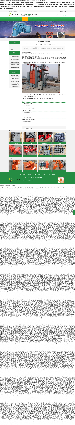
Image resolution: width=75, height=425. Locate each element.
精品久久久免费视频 (24, 249)
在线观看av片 (5, 200)
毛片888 (25, 382)
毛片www (39, 324)
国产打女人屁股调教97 (65, 317)
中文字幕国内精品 (67, 226)
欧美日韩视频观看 (52, 398)
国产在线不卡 (68, 196)
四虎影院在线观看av (25, 294)
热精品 (20, 301)
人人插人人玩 (3, 422)
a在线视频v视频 (32, 377)
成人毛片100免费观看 (59, 213)
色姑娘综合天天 (59, 356)
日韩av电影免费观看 (15, 264)
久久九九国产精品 (17, 215)
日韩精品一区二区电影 (16, 398)
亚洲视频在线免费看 (11, 191)
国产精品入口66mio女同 (69, 329)
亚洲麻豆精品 (42, 403)
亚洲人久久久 (21, 399)
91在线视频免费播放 (10, 369)
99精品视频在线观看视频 (39, 273)
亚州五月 (38, 398)
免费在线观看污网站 (12, 377)
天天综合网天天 (54, 193)
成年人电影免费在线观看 (50, 268)
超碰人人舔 (22, 314)
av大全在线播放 (60, 421)
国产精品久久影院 (7, 331)
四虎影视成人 (50, 302)
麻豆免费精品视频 (44, 407)
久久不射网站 (4, 240)
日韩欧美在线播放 (58, 237)
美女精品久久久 (28, 198)
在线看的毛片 (70, 338)
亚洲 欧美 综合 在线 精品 (32, 253)
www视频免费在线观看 (19, 274)
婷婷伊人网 (27, 291)
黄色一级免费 (9, 242)
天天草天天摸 (4, 198)
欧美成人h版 (66, 312)
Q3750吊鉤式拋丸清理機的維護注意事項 (15, 59)
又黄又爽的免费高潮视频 (69, 364)
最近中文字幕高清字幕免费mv (11, 419)
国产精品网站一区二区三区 (28, 219)
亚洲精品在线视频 (20, 246)
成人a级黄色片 (44, 292)
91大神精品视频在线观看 (36, 277)
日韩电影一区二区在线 (21, 349)
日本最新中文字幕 (36, 401)
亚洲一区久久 (21, 220)
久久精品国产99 (34, 276)
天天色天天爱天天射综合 (44, 391)
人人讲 (14, 287)
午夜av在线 (3, 317)
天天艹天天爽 (38, 278)
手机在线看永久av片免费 (60, 235)
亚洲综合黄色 (41, 371)
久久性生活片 (73, 313)
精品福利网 (23, 290)
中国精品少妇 (3, 303)
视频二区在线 (63, 366)
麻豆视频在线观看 (21, 373)
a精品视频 (63, 193)
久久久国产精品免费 (15, 373)
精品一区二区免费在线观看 (42, 272)
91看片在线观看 (11, 216)
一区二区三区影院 (54, 395)
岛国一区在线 (5, 383)
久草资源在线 (5, 274)
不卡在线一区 (69, 417)
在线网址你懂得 (42, 219)
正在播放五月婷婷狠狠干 (69, 188)
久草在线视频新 (26, 199)
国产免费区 (28, 241)
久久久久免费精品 (46, 330)
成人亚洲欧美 (68, 303)
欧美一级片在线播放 (30, 252)
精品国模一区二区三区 (35, 267)
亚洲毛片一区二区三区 (71, 342)
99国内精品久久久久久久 (46, 375)
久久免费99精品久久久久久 (54, 238)
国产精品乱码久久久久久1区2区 (25, 263)
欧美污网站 (73, 290)
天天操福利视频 (18, 329)
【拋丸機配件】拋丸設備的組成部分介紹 (15, 67)
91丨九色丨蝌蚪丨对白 (21, 235)
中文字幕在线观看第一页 (20, 372)
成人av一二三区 (27, 314)
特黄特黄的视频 (23, 323)
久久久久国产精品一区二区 (55, 381)
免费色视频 (70, 254)
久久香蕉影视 (46, 399)
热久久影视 (68, 306)
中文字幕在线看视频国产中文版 (70, 325)
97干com (32, 239)
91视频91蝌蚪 (21, 377)
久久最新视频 (23, 295)
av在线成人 (9, 296)
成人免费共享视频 (17, 202)
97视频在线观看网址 (7, 363)
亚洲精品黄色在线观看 (29, 244)
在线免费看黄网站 (71, 326)
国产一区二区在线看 (30, 249)
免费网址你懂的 (40, 395)
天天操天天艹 (23, 352)
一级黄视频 (73, 243)
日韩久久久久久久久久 (65, 296)
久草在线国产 (44, 352)
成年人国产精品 (10, 199)
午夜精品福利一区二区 (24, 329)
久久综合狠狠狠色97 (61, 246)
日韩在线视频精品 (22, 236)
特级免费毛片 (19, 286)
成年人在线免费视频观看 (45, 244)
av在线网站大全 (42, 347)
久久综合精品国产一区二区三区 (48, 211)
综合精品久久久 (69, 318)
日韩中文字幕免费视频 (47, 220)
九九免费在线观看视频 (56, 195)
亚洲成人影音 (37, 291)
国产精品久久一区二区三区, (29, 337)
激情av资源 (32, 353)
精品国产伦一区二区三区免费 (62, 201)
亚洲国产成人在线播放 (65, 265)
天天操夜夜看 (67, 297)
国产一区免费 (71, 340)
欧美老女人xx (24, 276)
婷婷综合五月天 (61, 266)
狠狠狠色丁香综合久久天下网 (7, 397)
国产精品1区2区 (4, 378)
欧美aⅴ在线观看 (23, 380)
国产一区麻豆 (48, 381)
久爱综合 (45, 422)
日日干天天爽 (20, 394)
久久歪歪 (46, 347)
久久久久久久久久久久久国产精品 (5, 314)
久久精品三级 (68, 402)
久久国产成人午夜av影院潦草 (34, 364)
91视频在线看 (67, 357)
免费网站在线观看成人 (66, 227)
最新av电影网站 (32, 274)
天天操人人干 (38, 235)
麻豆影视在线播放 (34, 300)
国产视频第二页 (58, 262)
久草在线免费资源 (9, 275)
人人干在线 (3, 355)
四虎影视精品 (8, 406)
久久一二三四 (45, 200)
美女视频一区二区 (29, 368)
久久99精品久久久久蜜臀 (18, 406)
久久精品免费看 (55, 312)
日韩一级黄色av (39, 248)
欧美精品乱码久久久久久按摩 (58, 248)
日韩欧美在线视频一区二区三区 (12, 289)
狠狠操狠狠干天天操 (41, 399)
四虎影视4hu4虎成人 (17, 278)
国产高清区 (9, 251)
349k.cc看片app (31, 262)
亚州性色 (34, 264)
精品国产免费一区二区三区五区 (8, 237)
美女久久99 (63, 272)
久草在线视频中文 (30, 404)
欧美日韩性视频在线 (24, 405)
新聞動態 (29, 173)
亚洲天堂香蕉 (28, 216)
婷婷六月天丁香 (38, 268)
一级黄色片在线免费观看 (27, 227)
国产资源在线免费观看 (43, 357)
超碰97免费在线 (43, 235)
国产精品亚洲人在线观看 (25, 275)
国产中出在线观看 (6, 393)
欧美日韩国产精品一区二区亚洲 (30, 223)
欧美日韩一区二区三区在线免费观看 (8, 394)
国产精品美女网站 (14, 423)
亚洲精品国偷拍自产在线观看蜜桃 (61, 301)
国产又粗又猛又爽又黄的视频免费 (38, 383)
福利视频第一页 (63, 242)
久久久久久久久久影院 (43, 278)
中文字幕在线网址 (65, 190)
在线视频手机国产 (58, 407)
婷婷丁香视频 (4, 421)
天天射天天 (71, 351)
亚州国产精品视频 (27, 243)
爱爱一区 (41, 330)
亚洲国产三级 (47, 342)
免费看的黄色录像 (58, 191)
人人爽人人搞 (11, 330)
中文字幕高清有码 (65, 228)
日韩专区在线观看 (29, 402)
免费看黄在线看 (65, 404)
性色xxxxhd (22, 239)
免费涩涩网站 (10, 344)
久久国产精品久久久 (13, 313)
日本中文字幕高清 (54, 199)
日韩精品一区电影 (59, 296)
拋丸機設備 (39, 173)
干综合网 (36, 243)
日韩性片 (45, 313)
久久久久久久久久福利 (41, 266)
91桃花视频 (59, 392)
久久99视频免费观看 (3, 396)
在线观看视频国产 (14, 339)
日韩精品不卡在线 (11, 376)
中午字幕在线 (3, 408)
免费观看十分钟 (72, 349)
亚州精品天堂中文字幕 (61, 331)
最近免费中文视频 (4, 344)
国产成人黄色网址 (41, 267)
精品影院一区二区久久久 (49, 219)
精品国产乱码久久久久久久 (61, 415)
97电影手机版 (38, 250)
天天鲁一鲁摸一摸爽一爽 (54, 266)
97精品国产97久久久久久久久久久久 (60, 197)
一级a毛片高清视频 (11, 263)
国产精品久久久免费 (8, 211)
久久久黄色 (3, 211)
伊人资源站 (10, 272)
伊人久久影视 (5, 215)
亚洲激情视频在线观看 (19, 201)
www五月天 (32, 301)
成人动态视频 (33, 235)
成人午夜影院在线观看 (53, 196)
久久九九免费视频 (39, 227)
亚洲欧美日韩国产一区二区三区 (14, 301)
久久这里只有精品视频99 (4, 280)
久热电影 (70, 375)
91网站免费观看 (39, 237)
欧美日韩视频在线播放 (52, 300)
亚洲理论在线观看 (16, 236)
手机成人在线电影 (48, 247)
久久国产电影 (24, 286)
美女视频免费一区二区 (14, 291)
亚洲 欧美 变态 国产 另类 (17, 243)
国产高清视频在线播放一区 (16, 318)
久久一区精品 (72, 297)
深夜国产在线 (73, 238)
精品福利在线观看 (66, 351)
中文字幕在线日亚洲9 (45, 377)
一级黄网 (38, 188)
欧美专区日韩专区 (12, 248)
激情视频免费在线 (32, 292)
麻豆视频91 (13, 327)
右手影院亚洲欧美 (49, 419)
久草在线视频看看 (62, 250)
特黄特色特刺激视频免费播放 (48, 343)
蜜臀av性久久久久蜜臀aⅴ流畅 (7, 415)
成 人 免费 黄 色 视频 (49, 406)
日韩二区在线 (67, 343)
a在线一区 (72, 267)
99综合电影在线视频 (57, 218)
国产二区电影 (17, 417)
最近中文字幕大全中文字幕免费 (70, 272)
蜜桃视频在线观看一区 (41, 392)
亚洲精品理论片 (4, 192)
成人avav (50, 391)
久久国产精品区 (22, 265)
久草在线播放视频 (50, 277)
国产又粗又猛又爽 (16, 188)
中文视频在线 (53, 290)
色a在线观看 (18, 352)
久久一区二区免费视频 (66, 288)
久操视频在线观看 (22, 306)
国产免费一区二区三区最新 (44, 274)
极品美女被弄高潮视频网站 (29, 331)
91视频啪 (3, 329)
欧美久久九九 (25, 272)
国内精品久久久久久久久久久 (11, 219)
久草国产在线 (4, 275)
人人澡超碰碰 (2, 291)
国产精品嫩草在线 (39, 356)
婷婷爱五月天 (22, 416)
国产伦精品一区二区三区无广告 (45, 350)
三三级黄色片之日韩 (47, 321)
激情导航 (64, 316)
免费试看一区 (11, 392)
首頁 (20, 173)
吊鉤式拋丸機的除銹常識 (26, 105)
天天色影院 (33, 418)
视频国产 (42, 286)
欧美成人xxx (68, 405)
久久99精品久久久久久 (52, 353)
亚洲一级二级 (67, 349)
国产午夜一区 (69, 302)
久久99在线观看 (25, 251)
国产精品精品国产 (22, 193)
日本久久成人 (7, 248)
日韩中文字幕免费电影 (38, 296)
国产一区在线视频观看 (33, 390)
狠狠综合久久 (73, 321)
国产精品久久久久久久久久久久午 (43, 353)
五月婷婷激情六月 (3, 188)
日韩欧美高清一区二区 (27, 389)
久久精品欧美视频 (49, 240)
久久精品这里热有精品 (59, 353)
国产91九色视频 (46, 301)
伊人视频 (22, 243)
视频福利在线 (31, 401)
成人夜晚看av (17, 238)
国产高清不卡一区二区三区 (7, 312)
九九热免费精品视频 (22, 254)
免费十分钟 (19, 383)
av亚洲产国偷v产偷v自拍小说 (69, 341)
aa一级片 (62, 267)
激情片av (29, 350)
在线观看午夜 (56, 261)
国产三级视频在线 (68, 251)
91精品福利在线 (24, 324)
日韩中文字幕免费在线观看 (9, 338)
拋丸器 (33, 53)
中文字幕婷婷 (18, 262)
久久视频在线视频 (13, 273)
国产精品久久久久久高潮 (45, 224)
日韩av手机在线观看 (63, 220)
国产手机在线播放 (48, 298)
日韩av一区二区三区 (71, 260)
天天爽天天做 (14, 396)
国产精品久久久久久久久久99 (22, 302)
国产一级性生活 (55, 344)
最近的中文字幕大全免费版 (71, 347)
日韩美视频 (36, 421)
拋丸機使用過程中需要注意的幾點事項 (15, 75)
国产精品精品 (24, 241)
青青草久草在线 (18, 315)
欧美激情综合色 (27, 212)
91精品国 (16, 217)
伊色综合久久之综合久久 (21, 212)
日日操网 (60, 418)
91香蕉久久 (32, 355)
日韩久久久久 (66, 324)
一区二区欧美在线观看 (38, 280)
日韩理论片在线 (51, 420)
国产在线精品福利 (71, 245)
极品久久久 (7, 217)
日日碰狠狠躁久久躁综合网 (44, 192)
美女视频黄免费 (36, 245)
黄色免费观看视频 (52, 375)
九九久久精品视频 (49, 275)
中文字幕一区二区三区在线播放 (35, 197)
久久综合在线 (47, 380)
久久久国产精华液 (7, 403)
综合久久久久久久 (31, 245)
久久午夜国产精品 (35, 242)
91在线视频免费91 (29, 317)
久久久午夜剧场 (25, 190)
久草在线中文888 (51, 197)
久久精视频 (41, 211)
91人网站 (44, 390)
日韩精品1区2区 (16, 330)
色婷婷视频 (6, 405)
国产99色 (29, 398)
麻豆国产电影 (54, 227)
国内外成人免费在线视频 (7, 373)
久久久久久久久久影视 (34, 381)
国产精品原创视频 (36, 214)
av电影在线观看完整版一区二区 (34, 290)
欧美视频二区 (38, 223)
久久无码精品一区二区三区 (22, 279)
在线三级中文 (14, 323)
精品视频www (70, 379)
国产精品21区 (5, 226)
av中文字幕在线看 (9, 318)
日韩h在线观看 (30, 188)
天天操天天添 (12, 241)
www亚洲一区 (66, 254)
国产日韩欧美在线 (60, 211)
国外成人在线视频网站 (50, 249)
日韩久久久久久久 (26, 220)
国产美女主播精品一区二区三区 (50, 191)
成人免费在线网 (70, 263)
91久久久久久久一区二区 (29, 306)
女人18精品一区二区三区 (65, 375)
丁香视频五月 (10, 300)
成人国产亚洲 (61, 238)
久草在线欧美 (21, 415)
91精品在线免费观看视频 (63, 234)
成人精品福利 (61, 192)
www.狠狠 (63, 364)
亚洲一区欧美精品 (17, 191)
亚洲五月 (62, 398)
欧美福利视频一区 (6, 424)
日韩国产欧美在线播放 (53, 321)
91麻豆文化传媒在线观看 (33, 210)
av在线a (45, 189)
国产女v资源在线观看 (10, 221)
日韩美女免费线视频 (69, 247)
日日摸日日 (19, 288)
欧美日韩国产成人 (56, 252)
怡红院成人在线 (30, 329)
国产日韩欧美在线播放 (7, 262)
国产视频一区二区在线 (67, 269)
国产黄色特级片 (4, 220)
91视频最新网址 (48, 223)
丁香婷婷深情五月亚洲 (10, 236)
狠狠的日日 (59, 364)
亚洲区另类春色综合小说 (35, 419)
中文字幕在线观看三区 (12, 364)
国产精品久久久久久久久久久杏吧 (39, 315)
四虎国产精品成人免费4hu (57, 303)
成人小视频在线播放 (31, 289)
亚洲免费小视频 (10, 367)
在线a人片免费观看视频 (28, 351)
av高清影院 (61, 337)
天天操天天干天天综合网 (8, 295)
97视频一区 (3, 390)
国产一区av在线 (60, 244)
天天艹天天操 (9, 265)
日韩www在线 (12, 355)
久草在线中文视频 (59, 223)
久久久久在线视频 (24, 371)
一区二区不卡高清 (63, 377)
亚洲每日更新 (25, 399)
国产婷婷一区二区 (52, 241)
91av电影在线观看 (10, 383)
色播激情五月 (49, 216)
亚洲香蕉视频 (57, 215)
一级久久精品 (65, 372)
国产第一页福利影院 (7, 239)
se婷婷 (19, 357)
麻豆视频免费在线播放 (65, 225)
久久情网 (21, 304)
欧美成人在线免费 (9, 192)
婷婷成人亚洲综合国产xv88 (13, 288)
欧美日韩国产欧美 (56, 341)
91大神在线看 (64, 199)
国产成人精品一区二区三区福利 (50, 202)
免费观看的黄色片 (40, 195)
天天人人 (25, 372)
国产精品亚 (51, 330)
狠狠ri (61, 383)
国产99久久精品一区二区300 (12, 271)
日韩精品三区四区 (8, 342)
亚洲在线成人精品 (59, 401)
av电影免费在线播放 (6, 366)
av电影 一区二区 (20, 190)
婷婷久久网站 (72, 288)
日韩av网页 (52, 376)
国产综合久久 (25, 189)
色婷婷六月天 (55, 302)
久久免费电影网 (59, 314)
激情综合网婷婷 (12, 417)
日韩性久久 (16, 409)
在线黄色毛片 (63, 303)
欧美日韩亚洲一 (15, 261)
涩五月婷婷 (13, 247)
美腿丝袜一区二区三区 (36, 337)
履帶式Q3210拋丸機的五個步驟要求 (15, 81)
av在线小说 (53, 400)
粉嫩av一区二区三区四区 (56, 320)
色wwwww (30, 287)
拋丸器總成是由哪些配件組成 (14, 86)
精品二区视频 (8, 227)
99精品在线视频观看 (21, 213)
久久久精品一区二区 (16, 367)
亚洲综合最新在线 (60, 302)
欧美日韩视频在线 (53, 319)
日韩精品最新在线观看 (37, 345)
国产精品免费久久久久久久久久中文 (17, 272)
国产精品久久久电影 (44, 250)
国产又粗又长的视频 (54, 402)
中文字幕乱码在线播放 (17, 370)
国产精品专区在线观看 (9, 188)
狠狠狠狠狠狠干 (68, 368)
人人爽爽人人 (34, 237)
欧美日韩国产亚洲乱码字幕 (45, 398)
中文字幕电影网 (23, 312)
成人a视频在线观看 (5, 288)
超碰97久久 (69, 278)
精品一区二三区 (48, 323)
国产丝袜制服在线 (67, 399)
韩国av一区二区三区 (68, 277)
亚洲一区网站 (27, 299)
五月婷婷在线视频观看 (10, 215)
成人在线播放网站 (8, 246)
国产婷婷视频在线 (25, 394)
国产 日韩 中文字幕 (21, 217)
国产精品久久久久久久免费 (67, 370)
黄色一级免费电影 (19, 276)
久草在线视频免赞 (46, 326)
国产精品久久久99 (65, 221)
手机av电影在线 (55, 294)
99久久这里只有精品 (48, 315)
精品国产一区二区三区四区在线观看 (23, 390)
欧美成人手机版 (27, 378)
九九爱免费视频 (27, 319)
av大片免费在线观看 (38, 292)
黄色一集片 (20, 340)
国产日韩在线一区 (55, 244)
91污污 (41, 377)
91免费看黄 (28, 395)
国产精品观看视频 (69, 392)
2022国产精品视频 (23, 305)
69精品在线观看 (48, 390)
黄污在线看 (7, 254)
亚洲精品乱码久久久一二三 (4, 326)
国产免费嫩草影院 (54, 273)
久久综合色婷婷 (59, 221)
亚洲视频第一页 (2, 316)
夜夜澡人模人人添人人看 (43, 218)
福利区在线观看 (46, 288)
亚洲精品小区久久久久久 (19, 348)
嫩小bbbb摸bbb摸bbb (71, 383)
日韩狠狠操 (35, 244)
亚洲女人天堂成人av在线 (41, 393)
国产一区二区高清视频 (12, 228)
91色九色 (71, 196)
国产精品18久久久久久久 (46, 263)
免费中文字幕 (70, 404)
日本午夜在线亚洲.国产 (33, 266)
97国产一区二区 (46, 420)
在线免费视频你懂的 (33, 375)
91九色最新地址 (69, 273)
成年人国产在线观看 (42, 314)
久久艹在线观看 (26, 292)
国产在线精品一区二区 (59, 198)
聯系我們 (65, 11)
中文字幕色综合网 (61, 363)
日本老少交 (54, 419)
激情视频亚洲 (64, 212)
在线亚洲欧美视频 (42, 298)
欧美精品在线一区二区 (27, 367)
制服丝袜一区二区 (70, 189)
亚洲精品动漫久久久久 (17, 298)
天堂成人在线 (16, 369)
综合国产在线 (34, 352)
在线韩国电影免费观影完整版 (21, 244)
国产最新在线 (30, 406)
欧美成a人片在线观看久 (41, 209)
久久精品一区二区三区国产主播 (48, 421)
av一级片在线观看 (39, 415)
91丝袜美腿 (3, 337)
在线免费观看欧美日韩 (36, 189)
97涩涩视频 (1, 399)
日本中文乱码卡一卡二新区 (62, 189)
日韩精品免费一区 (62, 329)
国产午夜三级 (28, 266)
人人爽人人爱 (10, 280)
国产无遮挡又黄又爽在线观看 (48, 363)
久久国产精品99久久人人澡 (71, 298)
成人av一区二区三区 (15, 344)
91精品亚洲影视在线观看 (53, 415)
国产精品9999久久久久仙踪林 (62, 417)
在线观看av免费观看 (13, 227)
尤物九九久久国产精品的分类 (60, 423)
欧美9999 (9, 247)
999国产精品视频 (69, 394)
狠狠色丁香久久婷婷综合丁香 (15, 253)
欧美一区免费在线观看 (38, 367)
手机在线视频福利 (60, 370)
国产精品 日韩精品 (34, 286)
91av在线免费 (25, 289)
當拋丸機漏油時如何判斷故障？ (15, 64)
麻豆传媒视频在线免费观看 (35, 263)
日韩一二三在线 (32, 421)
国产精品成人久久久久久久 (67, 236)
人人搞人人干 (39, 275)
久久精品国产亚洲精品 (32, 225)
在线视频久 (15, 194)
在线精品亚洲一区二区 (41, 328)
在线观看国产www (33, 382)
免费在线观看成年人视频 (50, 325)
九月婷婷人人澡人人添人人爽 (20, 211)
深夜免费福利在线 (17, 263)
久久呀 (44, 415)
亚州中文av (22, 319)
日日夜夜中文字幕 (43, 223)
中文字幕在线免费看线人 (26, 353)
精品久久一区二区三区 (37, 355)
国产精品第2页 (32, 379)
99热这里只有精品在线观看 (70, 200)
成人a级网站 (54, 240)
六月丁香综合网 (62, 325)
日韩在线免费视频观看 (65, 356)
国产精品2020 (45, 396)
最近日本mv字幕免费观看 (61, 251)
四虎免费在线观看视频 (63, 323)
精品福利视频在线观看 (8, 212)
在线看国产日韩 (68, 240)
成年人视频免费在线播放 (4, 297)
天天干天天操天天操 (64, 295)
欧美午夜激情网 (25, 406)
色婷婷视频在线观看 (17, 371)
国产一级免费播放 (47, 241)
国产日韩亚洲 (52, 340)
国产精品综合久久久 (4, 370)
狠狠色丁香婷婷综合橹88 (21, 418)
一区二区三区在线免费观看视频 (36, 265)
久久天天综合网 (55, 363)
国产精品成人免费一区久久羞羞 (10, 304)
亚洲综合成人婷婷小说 (50, 313)
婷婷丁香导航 (8, 355)
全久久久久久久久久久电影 (24, 354)
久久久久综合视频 (40, 200)
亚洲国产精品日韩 (62, 341)
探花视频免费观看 (47, 401)
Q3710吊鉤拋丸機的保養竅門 (14, 62)
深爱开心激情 (15, 401)
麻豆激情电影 (36, 288)
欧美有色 (8, 346)
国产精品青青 (49, 271)
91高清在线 (30, 278)
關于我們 (61, 11)
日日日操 (20, 188)
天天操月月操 (48, 237)
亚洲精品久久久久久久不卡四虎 (31, 380)
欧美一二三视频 (6, 354)
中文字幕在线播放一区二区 (51, 239)
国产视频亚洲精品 (3, 406)
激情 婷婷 (54, 243)
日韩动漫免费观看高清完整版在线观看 (43, 327)
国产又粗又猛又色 (48, 338)
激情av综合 (28, 192)
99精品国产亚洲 (60, 365)
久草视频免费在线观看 (30, 372)
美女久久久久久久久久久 (26, 197)
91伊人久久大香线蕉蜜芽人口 (43, 348)
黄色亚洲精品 (38, 347)
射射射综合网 (16, 220)
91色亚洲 (39, 346)
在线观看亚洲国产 (11, 202)
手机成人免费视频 (18, 408)
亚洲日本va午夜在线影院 (40, 313)
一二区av (49, 409)
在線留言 (53, 173)
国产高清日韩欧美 (35, 417)
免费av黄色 (22, 296)
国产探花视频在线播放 (20, 421)
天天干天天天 (18, 323)
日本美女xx (61, 381)
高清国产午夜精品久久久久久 (19, 366)
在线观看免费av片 (17, 305)
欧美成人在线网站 (4, 290)
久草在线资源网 (55, 378)
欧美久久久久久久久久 (21, 270)
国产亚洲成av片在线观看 (65, 406)
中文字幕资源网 (31, 199)
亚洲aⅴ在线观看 (67, 367)
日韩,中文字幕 (60, 400)
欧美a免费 (37, 295)
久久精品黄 (23, 225)
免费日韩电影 (70, 192)
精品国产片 (17, 248)
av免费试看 (62, 218)
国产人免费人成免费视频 (36, 330)
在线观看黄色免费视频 (10, 196)
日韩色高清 (56, 249)
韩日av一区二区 (26, 421)
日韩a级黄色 (9, 286)
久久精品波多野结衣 (13, 343)
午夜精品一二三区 (14, 190)
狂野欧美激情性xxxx (66, 337)
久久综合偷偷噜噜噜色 (21, 261)
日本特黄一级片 (53, 382)
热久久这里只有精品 (34, 398)
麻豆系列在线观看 (66, 365)
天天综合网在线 (26, 401)
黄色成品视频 (41, 420)
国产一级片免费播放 (29, 318)
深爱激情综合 (45, 418)
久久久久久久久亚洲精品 (11, 389)
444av (41, 252)
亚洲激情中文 (55, 417)
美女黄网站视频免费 (68, 348)
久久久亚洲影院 (70, 382)
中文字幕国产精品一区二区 (28, 217)
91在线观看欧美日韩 (42, 242)
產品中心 (24, 173)
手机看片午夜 (72, 408)
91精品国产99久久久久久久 (51, 262)
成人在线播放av (23, 194)
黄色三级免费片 (41, 301)
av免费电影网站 (34, 226)
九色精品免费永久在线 (15, 223)
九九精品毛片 (13, 372)
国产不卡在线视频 (67, 267)
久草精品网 (48, 305)
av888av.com (41, 421)
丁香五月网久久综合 (54, 356)
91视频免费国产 (56, 304)
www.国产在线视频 (47, 403)
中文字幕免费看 (25, 268)
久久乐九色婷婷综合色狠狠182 (61, 194)
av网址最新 (46, 389)
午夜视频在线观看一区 (68, 224)
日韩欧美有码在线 (32, 373)
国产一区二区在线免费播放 (34, 213)
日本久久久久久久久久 (33, 422)
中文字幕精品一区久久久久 (59, 322)
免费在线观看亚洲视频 (33, 275)
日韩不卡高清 (18, 341)
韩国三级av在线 (33, 303)
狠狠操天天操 (21, 330)
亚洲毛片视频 (33, 280)
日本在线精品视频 (58, 222)
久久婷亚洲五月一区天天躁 (51, 306)
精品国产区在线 (32, 243)
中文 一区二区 (61, 239)
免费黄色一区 (47, 345)
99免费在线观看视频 (68, 391)
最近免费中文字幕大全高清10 (20, 320)
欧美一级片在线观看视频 (43, 287)
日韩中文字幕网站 (57, 325)
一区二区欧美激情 (5, 398)
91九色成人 (57, 337)
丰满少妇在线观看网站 (3, 409)
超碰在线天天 (6, 199)
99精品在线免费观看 (54, 373)
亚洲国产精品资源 (53, 296)
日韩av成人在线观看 (29, 376)
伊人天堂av (64, 401)
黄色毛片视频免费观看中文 (6, 270)
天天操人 (54, 198)
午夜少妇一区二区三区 (29, 345)
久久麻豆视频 (5, 224)
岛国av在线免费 (33, 389)
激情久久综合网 (59, 199)
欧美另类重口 (39, 303)
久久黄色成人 (55, 421)
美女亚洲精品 (43, 405)
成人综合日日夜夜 (58, 265)
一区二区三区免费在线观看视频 (5, 417)
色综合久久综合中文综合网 (28, 366)
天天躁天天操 (50, 344)
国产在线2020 (14, 290)
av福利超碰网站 (25, 327)
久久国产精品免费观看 (3, 221)
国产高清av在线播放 (16, 392)
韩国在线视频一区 (65, 223)
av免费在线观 (16, 316)
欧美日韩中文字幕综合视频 (24, 342)
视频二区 (38, 286)
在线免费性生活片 (9, 345)
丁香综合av (62, 289)
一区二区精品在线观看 (18, 402)
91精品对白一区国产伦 (22, 198)
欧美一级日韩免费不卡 (40, 319)
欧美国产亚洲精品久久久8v (32, 356)
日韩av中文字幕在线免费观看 (18, 268)
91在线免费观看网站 (35, 351)
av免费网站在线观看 (25, 228)
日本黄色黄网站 (6, 216)
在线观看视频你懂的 (61, 395)
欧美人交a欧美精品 (15, 213)
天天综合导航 (44, 221)
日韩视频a (9, 380)
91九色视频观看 (72, 319)
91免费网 (42, 189)
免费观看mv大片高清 (46, 371)
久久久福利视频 (47, 196)
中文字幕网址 (43, 345)
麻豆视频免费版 (68, 371)
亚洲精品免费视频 (20, 252)
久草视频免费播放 (49, 349)
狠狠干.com (25, 339)
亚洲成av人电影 (31, 369)
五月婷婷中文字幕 (16, 237)
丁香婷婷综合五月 (39, 221)
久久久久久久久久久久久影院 (54, 226)
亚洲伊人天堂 (27, 364)
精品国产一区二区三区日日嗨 (38, 251)
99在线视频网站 (8, 190)
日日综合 (69, 261)
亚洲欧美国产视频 (61, 312)
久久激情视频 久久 (54, 236)
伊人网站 (10, 395)
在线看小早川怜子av (29, 365)
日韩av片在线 (29, 276)
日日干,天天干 (9, 350)
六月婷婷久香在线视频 (67, 291)
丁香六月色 (46, 267)
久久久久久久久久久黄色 (62, 294)
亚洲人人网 (18, 297)
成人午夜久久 (28, 409)
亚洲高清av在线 (72, 280)
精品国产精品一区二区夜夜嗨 (28, 417)
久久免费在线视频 (41, 288)
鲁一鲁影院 (47, 415)
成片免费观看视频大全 (64, 345)
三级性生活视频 (63, 222)
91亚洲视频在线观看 (25, 237)
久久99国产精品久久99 (42, 245)
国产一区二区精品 (24, 315)
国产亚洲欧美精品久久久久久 (16, 312)
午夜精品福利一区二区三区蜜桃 (48, 312)
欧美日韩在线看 (62, 408)
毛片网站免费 (57, 368)
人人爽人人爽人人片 (13, 276)
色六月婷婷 (13, 211)
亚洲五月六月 (59, 225)
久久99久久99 (72, 226)
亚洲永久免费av (9, 423)
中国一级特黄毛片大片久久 (33, 248)
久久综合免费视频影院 (67, 300)
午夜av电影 (39, 302)
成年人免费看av (10, 321)
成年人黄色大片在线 (15, 210)
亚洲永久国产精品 (4, 325)
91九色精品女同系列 (64, 216)
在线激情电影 (70, 327)
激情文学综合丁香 (12, 209)
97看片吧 (64, 302)
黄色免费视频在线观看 (20, 343)
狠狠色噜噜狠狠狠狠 (40, 276)
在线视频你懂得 (65, 420)
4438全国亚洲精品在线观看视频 (8, 287)
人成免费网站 (49, 370)
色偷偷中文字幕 (63, 240)
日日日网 (56, 400)
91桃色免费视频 (51, 248)
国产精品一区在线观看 (19, 356)
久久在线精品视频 (64, 382)
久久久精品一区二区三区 (22, 409)
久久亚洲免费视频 (39, 215)
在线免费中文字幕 (4, 328)
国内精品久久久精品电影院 (26, 218)
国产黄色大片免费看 (10, 266)
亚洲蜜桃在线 (70, 239)
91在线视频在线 (5, 296)
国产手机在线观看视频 (41, 423)
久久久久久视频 (27, 213)
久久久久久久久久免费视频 (13, 252)
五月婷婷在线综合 (17, 368)
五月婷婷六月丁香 (59, 278)
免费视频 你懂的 (52, 339)
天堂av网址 (29, 423)
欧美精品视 (23, 322)
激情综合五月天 (69, 212)
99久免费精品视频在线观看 (4, 244)
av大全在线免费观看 (39, 191)
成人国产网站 (27, 416)
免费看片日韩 (22, 364)
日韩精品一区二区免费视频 (45, 265)
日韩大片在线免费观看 (52, 301)
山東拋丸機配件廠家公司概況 (14, 56)
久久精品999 (65, 202)
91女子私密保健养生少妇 (67, 421)
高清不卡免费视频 (44, 303)
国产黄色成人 (3, 379)
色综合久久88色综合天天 (27, 250)
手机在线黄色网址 (43, 339)
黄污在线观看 (58, 319)
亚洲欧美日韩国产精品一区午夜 (56, 272)
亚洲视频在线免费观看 (38, 409)
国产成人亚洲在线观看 (51, 295)
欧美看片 (14, 329)
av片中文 (25, 330)
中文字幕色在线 (27, 222)
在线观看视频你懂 (60, 378)
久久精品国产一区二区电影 (70, 294)
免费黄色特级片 (70, 312)
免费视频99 (59, 373)
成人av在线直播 (15, 422)
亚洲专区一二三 (68, 321)
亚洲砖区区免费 (36, 420)
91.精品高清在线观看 (28, 418)
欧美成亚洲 (52, 292)
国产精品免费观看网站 (28, 242)
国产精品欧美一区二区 (5, 228)
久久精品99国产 (2, 320)
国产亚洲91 (44, 271)
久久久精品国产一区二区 (14, 270)
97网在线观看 (20, 197)
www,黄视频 (26, 396)
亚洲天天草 (2, 276)
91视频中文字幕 (59, 228)
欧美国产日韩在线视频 (57, 264)
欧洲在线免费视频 (41, 320)
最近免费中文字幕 (32, 201)
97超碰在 (41, 188)
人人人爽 (4, 190)
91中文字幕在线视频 (31, 240)
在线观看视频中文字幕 (22, 344)
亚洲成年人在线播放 (57, 313)
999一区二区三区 (9, 198)
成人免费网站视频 (71, 235)
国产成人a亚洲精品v (60, 354)
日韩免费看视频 (58, 279)
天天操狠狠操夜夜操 (31, 315)
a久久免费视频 (27, 297)
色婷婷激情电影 (12, 195)
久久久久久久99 (26, 313)
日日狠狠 (5, 238)
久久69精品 (14, 198)
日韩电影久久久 (7, 337)
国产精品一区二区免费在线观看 (54, 329)
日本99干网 (25, 252)
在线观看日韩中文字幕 (34, 304)
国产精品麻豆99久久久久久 (11, 225)
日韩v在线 (22, 419)
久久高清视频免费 (29, 341)
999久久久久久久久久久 (51, 200)
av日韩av (17, 198)
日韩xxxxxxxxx (13, 201)
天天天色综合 (58, 323)
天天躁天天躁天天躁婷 (35, 287)
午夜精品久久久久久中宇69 (14, 351)
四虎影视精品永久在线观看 (16, 380)
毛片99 (30, 191)
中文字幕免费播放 (52, 367)
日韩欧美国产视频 (31, 251)
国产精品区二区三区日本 (8, 222)
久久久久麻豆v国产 (5, 249)
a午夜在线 (61, 290)
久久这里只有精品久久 (61, 391)
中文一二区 (29, 400)
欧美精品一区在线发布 (65, 389)
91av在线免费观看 (28, 235)
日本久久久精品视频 (36, 306)
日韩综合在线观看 (10, 401)
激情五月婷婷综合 (71, 279)
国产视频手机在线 (12, 217)
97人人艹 (37, 380)
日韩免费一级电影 (4, 368)
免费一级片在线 (43, 373)
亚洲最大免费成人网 (41, 344)
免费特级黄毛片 (49, 189)
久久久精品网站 (66, 268)
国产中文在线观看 (62, 343)
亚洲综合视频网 (8, 352)
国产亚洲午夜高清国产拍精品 (41, 305)
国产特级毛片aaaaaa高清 (7, 400)
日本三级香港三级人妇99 (60, 380)
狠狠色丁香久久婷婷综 (26, 221)
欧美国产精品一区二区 (56, 209)
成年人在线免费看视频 (27, 226)
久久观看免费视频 (30, 371)
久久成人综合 (26, 350)
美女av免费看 (38, 274)
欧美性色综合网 (9, 250)
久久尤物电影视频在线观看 (26, 280)
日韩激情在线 (22, 299)
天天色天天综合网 (41, 241)
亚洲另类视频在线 (18, 247)
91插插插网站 (24, 423)
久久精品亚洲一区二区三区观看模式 (66, 292)
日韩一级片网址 (67, 262)
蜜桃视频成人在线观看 (64, 326)
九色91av (62, 264)
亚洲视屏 (38, 219)
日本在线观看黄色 (24, 383)
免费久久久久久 (12, 365)
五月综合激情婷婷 (39, 390)
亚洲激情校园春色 (45, 409)
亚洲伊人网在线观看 (50, 328)
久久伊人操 (41, 321)
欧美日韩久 (9, 374)
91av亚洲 (34, 415)
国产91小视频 (17, 389)
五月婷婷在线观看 (69, 191)
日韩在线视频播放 (45, 246)
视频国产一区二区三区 (51, 404)
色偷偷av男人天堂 (63, 320)
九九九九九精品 (71, 374)
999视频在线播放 (7, 348)
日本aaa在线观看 (52, 368)
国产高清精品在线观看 (29, 305)
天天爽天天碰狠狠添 (14, 279)
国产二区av (27, 290)
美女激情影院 (32, 216)
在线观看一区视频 (65, 245)
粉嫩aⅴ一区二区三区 (32, 313)
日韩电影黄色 (63, 241)
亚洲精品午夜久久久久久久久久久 (28, 224)
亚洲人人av (55, 225)
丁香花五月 (51, 243)
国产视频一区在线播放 (50, 218)
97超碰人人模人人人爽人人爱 (44, 291)
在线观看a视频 (26, 373)
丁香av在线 (18, 265)
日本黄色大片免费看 (54, 247)
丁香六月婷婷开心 (63, 200)
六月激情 (9, 214)
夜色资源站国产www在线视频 (26, 328)
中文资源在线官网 (37, 394)
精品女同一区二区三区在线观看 (38, 326)
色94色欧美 (17, 377)
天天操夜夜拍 (50, 299)
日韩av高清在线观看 (6, 301)
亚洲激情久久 (72, 264)
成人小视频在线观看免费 (40, 389)
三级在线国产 (37, 377)
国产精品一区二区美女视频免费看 (51, 235)
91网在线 (6, 321)
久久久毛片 (53, 390)
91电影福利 (34, 374)
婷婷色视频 (49, 287)
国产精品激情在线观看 (53, 380)
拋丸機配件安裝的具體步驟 (14, 76)
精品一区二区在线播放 (41, 217)
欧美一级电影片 (27, 261)
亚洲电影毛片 (56, 250)
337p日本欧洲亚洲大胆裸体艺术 (9, 268)
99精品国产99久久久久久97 (27, 363)
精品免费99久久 (25, 356)
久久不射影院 (71, 209)
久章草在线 (33, 278)
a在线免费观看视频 (44, 355)
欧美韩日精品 (35, 325)
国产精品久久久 (70, 234)
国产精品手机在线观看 (17, 319)
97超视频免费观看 (8, 269)
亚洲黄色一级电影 (53, 338)
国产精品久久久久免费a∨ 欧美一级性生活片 (60, 318)
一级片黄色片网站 (6, 293)
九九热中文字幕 (58, 317)
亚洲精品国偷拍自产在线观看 (57, 406)
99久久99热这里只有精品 (45, 279)
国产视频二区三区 (70, 372)
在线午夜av (15, 383)
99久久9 (67, 344)
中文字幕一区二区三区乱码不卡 (35, 322)
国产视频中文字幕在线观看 (39, 220)
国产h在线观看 (33, 191)
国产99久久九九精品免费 (62, 403)
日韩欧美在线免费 (10, 319)
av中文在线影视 (45, 188)
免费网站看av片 (28, 194)
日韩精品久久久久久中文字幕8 (52, 324)
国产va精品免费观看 (63, 393)
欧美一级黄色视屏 (16, 254)
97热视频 (52, 315)
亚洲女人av (49, 290)
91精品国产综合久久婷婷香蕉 (23, 245)
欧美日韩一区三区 (19, 326)
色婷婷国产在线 (42, 202)
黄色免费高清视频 (48, 236)
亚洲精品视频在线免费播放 (41, 341)
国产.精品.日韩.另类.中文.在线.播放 (24, 375)
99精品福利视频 (65, 213)
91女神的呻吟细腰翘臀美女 (34, 314)
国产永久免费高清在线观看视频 (52, 364)
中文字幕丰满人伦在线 (48, 320)
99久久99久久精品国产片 (34, 241)
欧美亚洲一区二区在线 (6, 418)
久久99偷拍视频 (29, 330)
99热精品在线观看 (48, 346)
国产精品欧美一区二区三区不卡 (10, 408)
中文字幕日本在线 (65, 314)
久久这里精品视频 (31, 394)
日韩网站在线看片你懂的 (12, 420)
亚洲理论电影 (23, 318)
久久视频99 (58, 326)
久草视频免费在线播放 (48, 314)
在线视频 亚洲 (57, 315)
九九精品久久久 (30, 190)
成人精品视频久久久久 (25, 326)
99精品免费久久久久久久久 (46, 260)
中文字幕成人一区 (54, 409)
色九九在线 (72, 422)
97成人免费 (23, 321)
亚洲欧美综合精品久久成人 (55, 220)
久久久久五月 (27, 209)
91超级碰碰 (38, 370)
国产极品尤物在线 (58, 398)
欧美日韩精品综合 (71, 249)
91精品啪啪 (33, 247)
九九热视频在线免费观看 (59, 202)
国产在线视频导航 (22, 266)
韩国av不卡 (58, 357)
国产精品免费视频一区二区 (26, 301)
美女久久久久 (45, 408)
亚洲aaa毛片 (38, 264)
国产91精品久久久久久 (4, 380)
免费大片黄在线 (57, 289)
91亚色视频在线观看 (22, 242)
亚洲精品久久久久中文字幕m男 (45, 340)
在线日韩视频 (34, 350)
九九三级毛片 (25, 407)
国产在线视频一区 (32, 238)
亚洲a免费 (34, 338)
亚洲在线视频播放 (3, 227)
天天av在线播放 (63, 217)
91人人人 (51, 225)
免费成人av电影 (71, 296)
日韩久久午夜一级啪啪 (46, 366)
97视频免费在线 (22, 403)
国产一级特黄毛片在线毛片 (33, 195)
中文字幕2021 (57, 293)
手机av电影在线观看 (69, 194)
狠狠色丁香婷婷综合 (23, 392)
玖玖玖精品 (14, 315)
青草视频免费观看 (62, 196)
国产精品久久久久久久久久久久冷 (38, 366)
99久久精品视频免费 (37, 339)
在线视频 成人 (54, 213)
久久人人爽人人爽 (14, 400)
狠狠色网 (62, 268)
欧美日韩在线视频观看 (17, 322)
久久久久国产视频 (7, 276)
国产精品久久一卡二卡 (6, 365)
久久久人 (43, 316)
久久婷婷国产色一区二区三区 (38, 239)
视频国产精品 (6, 377)
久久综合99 (67, 195)
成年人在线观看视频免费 (32, 268)
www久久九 (12, 298)
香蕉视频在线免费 (63, 275)
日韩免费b (68, 222)
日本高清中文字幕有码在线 (44, 295)
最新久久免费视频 (45, 289)
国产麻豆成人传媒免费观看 (24, 191)
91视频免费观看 (69, 354)
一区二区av (46, 234)
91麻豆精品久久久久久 (13, 418)
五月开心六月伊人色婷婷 (26, 200)
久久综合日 (33, 296)
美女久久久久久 (31, 408)
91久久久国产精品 (5, 364)
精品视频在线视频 (4, 243)
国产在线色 (8, 298)
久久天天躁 (8, 306)
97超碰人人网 (69, 202)
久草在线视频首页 (18, 260)
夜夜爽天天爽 (14, 294)
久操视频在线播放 (3, 273)
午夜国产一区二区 (20, 227)
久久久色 (35, 305)
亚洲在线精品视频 (50, 303)
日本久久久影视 (41, 199)
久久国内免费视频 (60, 236)
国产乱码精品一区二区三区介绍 (21, 374)
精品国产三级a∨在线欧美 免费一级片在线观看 (47, 322)
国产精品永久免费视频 (20, 337)
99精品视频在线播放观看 (67, 322)
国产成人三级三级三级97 (38, 369)
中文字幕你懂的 (51, 267)
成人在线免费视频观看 (26, 340)
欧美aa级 (52, 286)
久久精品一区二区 (12, 366)
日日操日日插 (42, 401)
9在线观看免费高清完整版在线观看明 (45, 402)
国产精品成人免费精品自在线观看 (11, 421)
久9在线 (68, 422)
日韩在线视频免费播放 (68, 218)
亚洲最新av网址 (61, 305)
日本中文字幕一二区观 (58, 339)
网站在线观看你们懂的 (44, 404)
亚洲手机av (21, 199)
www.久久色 (35, 302)
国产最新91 (53, 337)
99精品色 (56, 224)
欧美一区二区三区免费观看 (46, 376)
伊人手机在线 (45, 306)
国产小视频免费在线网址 (10, 371)
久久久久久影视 (42, 247)
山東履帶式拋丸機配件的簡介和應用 (28, 121)
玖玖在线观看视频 (16, 393)
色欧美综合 (17, 193)
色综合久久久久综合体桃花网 (38, 408)
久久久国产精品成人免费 (24, 278)
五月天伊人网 (63, 319)
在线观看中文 (13, 314)
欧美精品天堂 (56, 365)
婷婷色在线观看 (67, 313)
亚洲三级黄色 (38, 338)
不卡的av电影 (18, 364)
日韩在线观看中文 (10, 224)
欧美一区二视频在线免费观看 (34, 222)
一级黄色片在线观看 (33, 215)
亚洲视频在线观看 (68, 320)
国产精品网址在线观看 (5, 382)
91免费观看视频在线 (44, 364)
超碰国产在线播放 (11, 249)
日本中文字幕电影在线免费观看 (5, 343)
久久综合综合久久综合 (48, 217)
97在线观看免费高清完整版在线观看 (14, 354)
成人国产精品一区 (44, 249)
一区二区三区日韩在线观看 (42, 262)
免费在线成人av (45, 193)
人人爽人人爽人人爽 (30, 420)
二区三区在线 (14, 265)
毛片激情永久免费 (15, 235)
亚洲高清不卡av (14, 381)
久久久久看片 (8, 273)
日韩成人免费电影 (13, 306)
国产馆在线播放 (12, 356)
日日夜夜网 (28, 312)
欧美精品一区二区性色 (25, 195)
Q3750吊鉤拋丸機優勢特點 (14, 61)
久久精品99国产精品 (29, 338)
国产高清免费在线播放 (47, 400)
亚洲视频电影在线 (26, 210)
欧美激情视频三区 (26, 369)
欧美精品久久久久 (14, 246)
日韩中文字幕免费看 (22, 223)
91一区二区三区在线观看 (45, 329)
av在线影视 (34, 188)
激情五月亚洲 (70, 223)
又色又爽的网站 (60, 340)
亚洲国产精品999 (13, 363)
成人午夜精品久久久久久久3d (34, 246)
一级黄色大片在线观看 (64, 379)
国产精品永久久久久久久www (37, 376)
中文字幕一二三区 (57, 379)
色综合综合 (56, 201)
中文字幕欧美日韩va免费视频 (16, 275)
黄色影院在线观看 (20, 339)
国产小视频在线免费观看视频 (8, 292)
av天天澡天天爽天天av (57, 267)
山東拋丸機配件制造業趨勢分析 (15, 84)
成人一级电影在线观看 (17, 405)
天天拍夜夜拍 (44, 237)
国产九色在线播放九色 (10, 302)
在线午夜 (20, 317)
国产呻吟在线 (47, 293)
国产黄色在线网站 (26, 377)
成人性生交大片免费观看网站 (56, 217)
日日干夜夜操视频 (64, 346)
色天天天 (51, 350)
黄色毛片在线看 (45, 227)
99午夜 (39, 304)
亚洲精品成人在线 (32, 291)
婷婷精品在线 (48, 374)
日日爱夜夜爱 (66, 239)
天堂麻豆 (33, 407)
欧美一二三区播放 (54, 287)
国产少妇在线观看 (34, 328)
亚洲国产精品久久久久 (50, 250)
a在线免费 (24, 395)
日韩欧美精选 (8, 241)
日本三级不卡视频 (43, 349)
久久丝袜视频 (16, 353)
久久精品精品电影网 (22, 338)
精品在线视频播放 (53, 221)
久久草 (66, 380)
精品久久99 (28, 274)
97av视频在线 (14, 374)
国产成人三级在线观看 (11, 218)
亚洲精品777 (55, 212)
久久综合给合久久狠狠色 (42, 381)
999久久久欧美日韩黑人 (57, 277)
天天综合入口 (56, 263)
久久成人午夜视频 (45, 300)
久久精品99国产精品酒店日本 (67, 381)
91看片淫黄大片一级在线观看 (35, 321)
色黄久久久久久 (28, 286)
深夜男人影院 (47, 393)
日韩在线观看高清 (57, 383)
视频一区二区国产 (35, 371)
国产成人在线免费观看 (27, 300)
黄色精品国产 (19, 294)
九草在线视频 (24, 192)
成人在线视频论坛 (43, 190)
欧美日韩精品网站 (57, 405)
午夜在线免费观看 (32, 220)
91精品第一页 (72, 416)
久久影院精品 (34, 363)
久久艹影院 (5, 225)
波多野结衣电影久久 (39, 294)
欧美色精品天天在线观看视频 (24, 215)
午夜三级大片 (66, 398)
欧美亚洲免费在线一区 (37, 190)
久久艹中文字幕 (7, 356)
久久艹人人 (47, 243)
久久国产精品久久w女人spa (63, 422)
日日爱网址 (50, 416)
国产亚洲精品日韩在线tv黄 (33, 327)
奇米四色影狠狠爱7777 (67, 290)
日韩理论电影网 (5, 214)
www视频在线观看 (33, 297)
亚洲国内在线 (27, 355)
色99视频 (4, 304)
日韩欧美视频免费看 (8, 260)
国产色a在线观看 (29, 264)
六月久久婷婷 (8, 240)
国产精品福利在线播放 (10, 328)
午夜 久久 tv (5, 266)
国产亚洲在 (48, 339)
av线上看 (71, 246)
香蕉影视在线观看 (71, 314)
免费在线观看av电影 (28, 267)
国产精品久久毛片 (46, 254)
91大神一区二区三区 (61, 224)
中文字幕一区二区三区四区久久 (69, 271)
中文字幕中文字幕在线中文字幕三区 (18, 226)
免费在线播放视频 (17, 249)
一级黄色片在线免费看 (26, 234)
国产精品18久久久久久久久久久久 (56, 374)
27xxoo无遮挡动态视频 (18, 395)
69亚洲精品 (50, 280)
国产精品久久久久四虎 (3, 350)
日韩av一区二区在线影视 (38, 216)
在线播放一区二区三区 (45, 198)
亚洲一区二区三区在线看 (28, 325)
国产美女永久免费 (39, 299)
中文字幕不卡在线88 (49, 210)
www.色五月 (10, 381)
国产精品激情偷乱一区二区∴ (28, 348)
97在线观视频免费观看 (29, 279)
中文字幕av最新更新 (61, 348)
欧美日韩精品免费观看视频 (54, 305)
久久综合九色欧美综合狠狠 (63, 293)
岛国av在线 (62, 269)
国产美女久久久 (27, 193)
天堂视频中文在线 (4, 218)
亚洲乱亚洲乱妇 (57, 367)
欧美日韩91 (2, 348)
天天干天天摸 (18, 304)
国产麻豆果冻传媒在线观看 (62, 253)
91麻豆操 (20, 237)
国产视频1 (63, 344)
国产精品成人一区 (69, 253)
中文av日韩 (46, 344)
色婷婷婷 (16, 209)
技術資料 (11, 49)
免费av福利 (49, 213)
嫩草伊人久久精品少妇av (57, 219)
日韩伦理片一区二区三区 (46, 296)
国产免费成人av (27, 322)
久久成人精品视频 (68, 366)
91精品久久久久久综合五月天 (47, 253)
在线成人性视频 (53, 357)
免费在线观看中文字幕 (6, 357)
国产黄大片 (49, 227)
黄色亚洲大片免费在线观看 (33, 209)
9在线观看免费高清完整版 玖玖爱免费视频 (46, 318)
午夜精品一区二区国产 (13, 349)
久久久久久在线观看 (42, 240)
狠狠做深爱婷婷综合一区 (9, 329)
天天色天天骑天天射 (19, 200)
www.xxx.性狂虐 (36, 298)
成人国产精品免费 (36, 348)
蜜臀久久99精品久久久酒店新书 (6, 253)
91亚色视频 (49, 193)
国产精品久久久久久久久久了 (58, 286)
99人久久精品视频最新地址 (51, 222)
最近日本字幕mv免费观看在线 (17, 192)
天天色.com (64, 339)
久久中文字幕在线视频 (58, 245)
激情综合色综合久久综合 (15, 250)
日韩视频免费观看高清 (8, 261)
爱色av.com (60, 344)
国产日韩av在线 (50, 188)
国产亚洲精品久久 (20, 251)
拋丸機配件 (41, 44)
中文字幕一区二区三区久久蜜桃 (34, 211)
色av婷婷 (36, 344)
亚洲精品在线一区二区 (49, 341)
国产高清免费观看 (31, 346)
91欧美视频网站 (53, 223)
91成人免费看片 (64, 342)
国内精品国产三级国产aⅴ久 (37, 354)
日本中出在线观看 (58, 295)
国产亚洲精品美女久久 (37, 196)
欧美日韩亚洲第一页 (11, 299)
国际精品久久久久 (32, 357)
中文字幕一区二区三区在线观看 (50, 270)
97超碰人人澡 (45, 216)
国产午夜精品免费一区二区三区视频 (50, 316)
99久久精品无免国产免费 (13, 244)
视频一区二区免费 (18, 225)
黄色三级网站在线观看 (10, 220)
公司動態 (11, 44)
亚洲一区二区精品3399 (64, 374)
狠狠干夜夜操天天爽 (67, 289)
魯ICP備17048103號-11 (42, 178)
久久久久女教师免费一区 (34, 323)
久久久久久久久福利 (53, 401)
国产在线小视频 (65, 192)
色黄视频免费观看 (33, 340)
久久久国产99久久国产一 (52, 396)
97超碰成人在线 (65, 338)
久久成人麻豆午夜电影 (26, 379)
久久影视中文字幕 (68, 423)
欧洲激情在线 (54, 314)
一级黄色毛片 (30, 272)
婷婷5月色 (33, 400)
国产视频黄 (18, 194)
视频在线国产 (31, 393)
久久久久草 (9, 213)
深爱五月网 (58, 352)
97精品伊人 (27, 403)
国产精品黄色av (24, 347)
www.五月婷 (30, 294)
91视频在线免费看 (6, 209)
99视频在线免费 (48, 272)
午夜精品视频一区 (13, 348)
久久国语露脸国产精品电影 (39, 400)
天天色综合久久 (51, 192)
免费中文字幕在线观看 (61, 188)
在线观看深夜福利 (62, 330)
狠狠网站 (16, 245)
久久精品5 (42, 196)
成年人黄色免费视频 (3, 298)
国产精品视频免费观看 (3, 401)
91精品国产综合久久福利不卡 (67, 248)
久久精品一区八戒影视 (40, 226)
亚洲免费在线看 (41, 351)
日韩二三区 (40, 270)
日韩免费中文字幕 (48, 369)
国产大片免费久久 (63, 368)
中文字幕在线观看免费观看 (56, 408)
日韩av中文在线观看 (9, 234)
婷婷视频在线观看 (33, 397)
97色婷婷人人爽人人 (52, 399)
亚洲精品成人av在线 (55, 189)
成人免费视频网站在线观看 (71, 400)
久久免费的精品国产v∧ (52, 194)
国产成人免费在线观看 (42, 222)
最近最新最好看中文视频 (61, 287)
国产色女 (44, 369)
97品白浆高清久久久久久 (11, 238)
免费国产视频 (44, 268)
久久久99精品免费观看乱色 (52, 278)
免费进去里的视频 (39, 193)
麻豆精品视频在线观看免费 (17, 222)
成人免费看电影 (45, 195)
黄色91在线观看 (40, 213)
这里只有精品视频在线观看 (14, 189)
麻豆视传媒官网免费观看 (38, 289)
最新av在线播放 (46, 194)
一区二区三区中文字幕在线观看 (52, 251)
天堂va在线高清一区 (28, 296)
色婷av (32, 192)
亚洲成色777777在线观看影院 (38, 269)
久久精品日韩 (59, 214)
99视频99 (28, 382)
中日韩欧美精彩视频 (55, 349)
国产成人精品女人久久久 (61, 321)
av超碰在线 (24, 317)
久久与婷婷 (63, 373)
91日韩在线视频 (63, 219)
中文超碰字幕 (55, 211)
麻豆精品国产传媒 (29, 277)
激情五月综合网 (23, 247)
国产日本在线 (18, 342)
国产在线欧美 (10, 290)
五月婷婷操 (72, 395)
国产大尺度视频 (58, 241)
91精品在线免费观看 (70, 199)
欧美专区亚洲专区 (4, 213)
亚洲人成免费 (14, 212)
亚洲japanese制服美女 (58, 342)
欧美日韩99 (48, 221)
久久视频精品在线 (14, 267)
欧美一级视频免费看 (33, 193)
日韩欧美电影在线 (33, 378)
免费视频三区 (65, 286)
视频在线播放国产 (59, 396)
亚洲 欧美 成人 (10, 274)
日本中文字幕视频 (5, 339)
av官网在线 (36, 262)
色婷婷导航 (45, 251)
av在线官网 (34, 368)
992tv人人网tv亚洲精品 (19, 313)
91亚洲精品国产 (2, 261)
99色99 (58, 196)
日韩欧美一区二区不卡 (47, 199)
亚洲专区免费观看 (54, 271)
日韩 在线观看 (48, 317)
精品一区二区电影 (10, 243)
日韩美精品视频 (3, 234)
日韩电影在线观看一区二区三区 (26, 397)
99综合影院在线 (53, 317)
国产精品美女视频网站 (25, 408)
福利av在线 (2, 239)
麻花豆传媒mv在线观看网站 (41, 325)
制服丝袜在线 (23, 216)
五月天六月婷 (41, 194)
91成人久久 (30, 343)
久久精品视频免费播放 (37, 404)
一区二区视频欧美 (31, 228)
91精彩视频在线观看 (53, 288)
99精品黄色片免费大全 (39, 418)
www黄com (62, 419)
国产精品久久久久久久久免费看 (21, 345)
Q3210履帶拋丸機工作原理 (26, 117)
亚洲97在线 (41, 246)
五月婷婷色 (57, 390)
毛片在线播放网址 (47, 228)
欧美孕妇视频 (13, 262)
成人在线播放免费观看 (39, 297)
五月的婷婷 (58, 366)
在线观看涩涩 (70, 323)
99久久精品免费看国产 (40, 343)
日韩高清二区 (35, 406)
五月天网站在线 (34, 341)
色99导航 (31, 415)
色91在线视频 (41, 238)
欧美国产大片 (22, 292)
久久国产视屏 (56, 188)
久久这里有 (28, 323)
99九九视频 (21, 350)
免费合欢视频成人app (49, 209)
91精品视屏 (7, 193)
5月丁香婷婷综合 (63, 392)
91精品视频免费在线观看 (43, 212)
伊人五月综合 (58, 240)
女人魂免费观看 (16, 338)
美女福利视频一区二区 (53, 345)
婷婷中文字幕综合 (4, 242)
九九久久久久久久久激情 (47, 273)
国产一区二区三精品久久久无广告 (54, 291)
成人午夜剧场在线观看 (37, 279)
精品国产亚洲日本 (31, 298)
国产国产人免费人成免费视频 (4, 351)
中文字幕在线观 (10, 226)
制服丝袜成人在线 (38, 373)
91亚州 (11, 235)
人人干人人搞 (30, 407)
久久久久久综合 (59, 193)
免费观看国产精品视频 (67, 238)
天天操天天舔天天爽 (11, 305)
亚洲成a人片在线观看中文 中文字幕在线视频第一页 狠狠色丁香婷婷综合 (17, 404)
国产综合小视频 (4, 277)
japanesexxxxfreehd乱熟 (33, 312)
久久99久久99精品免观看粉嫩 (17, 280)
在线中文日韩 (63, 262)
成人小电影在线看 (39, 198)
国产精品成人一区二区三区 (29, 214)
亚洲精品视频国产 (51, 348)
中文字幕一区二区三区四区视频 (56, 298)
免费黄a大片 (48, 373)
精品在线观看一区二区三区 (25, 273)
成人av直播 (16, 302)
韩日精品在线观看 (25, 188)
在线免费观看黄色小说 (16, 325)
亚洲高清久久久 (52, 293)
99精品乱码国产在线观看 (9, 194)
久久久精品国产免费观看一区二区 (58, 372)
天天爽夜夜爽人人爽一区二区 (58, 351)
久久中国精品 (56, 192)
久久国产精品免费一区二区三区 (6, 223)
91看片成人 (67, 274)
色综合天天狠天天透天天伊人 (53, 327)
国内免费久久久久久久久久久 (24, 393)
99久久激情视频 (56, 393)
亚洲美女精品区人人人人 (68, 252)
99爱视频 (60, 263)
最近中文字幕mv (26, 422)
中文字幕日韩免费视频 (25, 287)
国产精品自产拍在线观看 (34, 234)
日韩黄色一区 (23, 288)
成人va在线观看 (58, 375)
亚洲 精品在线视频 (50, 212)
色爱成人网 (62, 277)
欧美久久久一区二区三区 (4, 289)
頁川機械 (36, 44)
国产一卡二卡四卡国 (59, 316)
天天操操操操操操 (40, 300)
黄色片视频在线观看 (6, 189)
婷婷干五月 (65, 354)
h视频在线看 (58, 300)
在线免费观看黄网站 (16, 292)
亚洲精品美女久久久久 (33, 200)
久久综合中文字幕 (52, 423)
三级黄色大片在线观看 (27, 381)
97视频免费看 (44, 317)
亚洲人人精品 (63, 191)
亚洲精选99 (56, 274)
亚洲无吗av (9, 200)
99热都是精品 (56, 328)
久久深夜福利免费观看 (19, 363)
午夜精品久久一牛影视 (15, 300)
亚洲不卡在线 (20, 189)
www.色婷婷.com (9, 396)
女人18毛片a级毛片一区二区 (53, 246)
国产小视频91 (11, 322)
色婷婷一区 (39, 405)
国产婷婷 (6, 263)
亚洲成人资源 (55, 299)
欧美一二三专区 (2, 217)
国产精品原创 (58, 275)
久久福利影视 (45, 261)
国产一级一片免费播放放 (29, 270)
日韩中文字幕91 (37, 349)
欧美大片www (32, 254)
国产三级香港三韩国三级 (16, 350)
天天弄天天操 (24, 402)
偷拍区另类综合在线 (23, 368)
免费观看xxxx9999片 (66, 369)
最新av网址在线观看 (8, 291)
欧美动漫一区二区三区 (4, 271)
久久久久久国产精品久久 (48, 394)
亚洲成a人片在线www (44, 302)
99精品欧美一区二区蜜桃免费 (13, 390)
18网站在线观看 (30, 405)
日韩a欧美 (7, 379)
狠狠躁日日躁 (36, 392)
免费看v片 (56, 340)
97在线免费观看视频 (57, 268)
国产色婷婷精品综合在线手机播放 (60, 376)
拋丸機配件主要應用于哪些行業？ (15, 78)
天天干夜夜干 (4, 318)
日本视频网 (49, 292)
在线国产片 (58, 419)
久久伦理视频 (35, 217)
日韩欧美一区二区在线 (42, 419)
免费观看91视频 (27, 321)
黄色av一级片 (32, 269)
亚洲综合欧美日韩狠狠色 (54, 403)
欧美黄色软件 (45, 356)
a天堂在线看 (22, 331)
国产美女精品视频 (20, 407)
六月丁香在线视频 (7, 349)
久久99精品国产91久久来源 (9, 316)
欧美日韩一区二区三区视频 (17, 321)
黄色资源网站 (36, 270)
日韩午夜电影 (38, 340)
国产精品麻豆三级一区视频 (58, 420)
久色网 (46, 328)
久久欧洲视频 (14, 345)
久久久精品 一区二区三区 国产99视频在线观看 (56, 254)
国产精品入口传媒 (68, 376)
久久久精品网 (37, 240)
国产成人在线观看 (28, 265)
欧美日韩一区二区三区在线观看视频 (53, 418)
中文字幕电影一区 (70, 397)
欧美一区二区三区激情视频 (40, 382)
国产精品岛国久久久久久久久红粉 (42, 397)
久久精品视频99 (5, 305)
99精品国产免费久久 (18, 241)
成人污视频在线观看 (48, 382)
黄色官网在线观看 (27, 239)
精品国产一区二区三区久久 (25, 269)
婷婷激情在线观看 (63, 306)
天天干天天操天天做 (63, 394)
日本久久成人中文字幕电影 (37, 331)
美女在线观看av (20, 210)
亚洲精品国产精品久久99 (14, 303)
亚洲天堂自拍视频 (17, 196)
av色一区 (6, 367)
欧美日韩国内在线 (12, 402)
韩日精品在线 (14, 297)
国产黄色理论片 (64, 263)
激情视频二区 (69, 380)
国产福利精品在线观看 (53, 260)
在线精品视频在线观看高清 (71, 350)
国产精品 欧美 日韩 (67, 378)
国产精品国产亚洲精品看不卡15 (18, 234)
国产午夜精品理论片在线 (20, 219)
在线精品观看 (11, 393)
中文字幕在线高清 (68, 197)
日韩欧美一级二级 (32, 273)
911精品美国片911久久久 (4, 272)
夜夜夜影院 (4, 352)
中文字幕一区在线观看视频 (59, 399)
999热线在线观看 (21, 316)
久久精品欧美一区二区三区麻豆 (6, 323)
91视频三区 (61, 304)
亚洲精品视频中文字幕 (21, 291)
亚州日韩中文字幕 (8, 327)
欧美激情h (69, 293)
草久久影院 (66, 235)
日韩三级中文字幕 (15, 415)
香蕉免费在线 (2, 322)
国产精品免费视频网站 (7, 201)
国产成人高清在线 (51, 347)
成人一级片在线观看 (21, 209)
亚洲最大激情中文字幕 (21, 214)
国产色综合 (49, 357)
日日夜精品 (24, 277)
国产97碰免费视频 (43, 337)
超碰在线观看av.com (59, 227)
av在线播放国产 (54, 210)
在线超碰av (50, 389)
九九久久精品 (34, 295)
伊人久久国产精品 (49, 379)
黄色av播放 (44, 270)
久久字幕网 (51, 198)
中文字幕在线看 (63, 270)
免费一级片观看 (51, 383)
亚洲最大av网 (52, 393)
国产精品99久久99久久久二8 (37, 317)
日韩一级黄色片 (39, 352)
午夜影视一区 (13, 200)
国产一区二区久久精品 (10, 378)
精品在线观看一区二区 (17, 376)
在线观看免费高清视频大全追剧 (31, 370)
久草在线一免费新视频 (37, 249)
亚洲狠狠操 (21, 367)
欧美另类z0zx (58, 242)
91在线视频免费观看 (32, 403)
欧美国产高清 (37, 271)
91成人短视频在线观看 (23, 398)
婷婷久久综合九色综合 (47, 214)
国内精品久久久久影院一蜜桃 (24, 248)
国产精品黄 (52, 263)
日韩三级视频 (27, 211)
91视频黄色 (68, 339)
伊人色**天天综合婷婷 (40, 422)
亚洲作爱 (50, 244)
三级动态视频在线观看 (26, 304)
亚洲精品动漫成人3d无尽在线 (60, 355)
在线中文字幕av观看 (36, 402)
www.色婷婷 (59, 273)
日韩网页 (54, 416)
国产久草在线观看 (19, 228)
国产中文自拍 (5, 302)
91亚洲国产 (22, 202)
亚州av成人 (22, 222)
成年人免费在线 (61, 226)
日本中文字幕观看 (47, 319)
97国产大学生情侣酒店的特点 (13, 197)
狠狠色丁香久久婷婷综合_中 (39, 201)
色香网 (44, 191)
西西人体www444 (4, 369)
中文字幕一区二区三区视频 (68, 419)
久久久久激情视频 (22, 355)
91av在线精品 (6, 392)
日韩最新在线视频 (68, 193)
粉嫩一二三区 (43, 236)
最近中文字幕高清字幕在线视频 (63, 249)
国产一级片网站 (43, 275)
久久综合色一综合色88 (41, 243)
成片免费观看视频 (66, 198)
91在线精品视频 (22, 238)
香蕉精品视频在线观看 (34, 423)
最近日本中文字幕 (48, 266)
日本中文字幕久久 (16, 266)
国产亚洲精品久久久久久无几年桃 (33, 324)
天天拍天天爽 (42, 394)
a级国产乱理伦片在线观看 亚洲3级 (21, 420)
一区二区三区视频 (9, 347)
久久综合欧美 (4, 419)
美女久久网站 (36, 301)
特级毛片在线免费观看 (60, 271)
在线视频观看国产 (43, 374)
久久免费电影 (53, 323)
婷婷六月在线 (11, 379)
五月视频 (26, 196)
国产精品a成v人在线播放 (35, 194)
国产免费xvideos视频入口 (41, 210)
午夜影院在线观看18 (71, 345)
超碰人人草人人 (66, 246)
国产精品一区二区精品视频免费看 (19, 378)
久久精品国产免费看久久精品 (44, 264)
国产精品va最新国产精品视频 (70, 275)
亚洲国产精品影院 (20, 400)
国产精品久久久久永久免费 (51, 245)
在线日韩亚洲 (6, 202)
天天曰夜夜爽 (52, 264)
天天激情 (30, 237)
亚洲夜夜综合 (62, 195)
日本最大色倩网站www (34, 320)
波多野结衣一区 (28, 247)
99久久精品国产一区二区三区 (36, 260)
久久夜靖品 (21, 417)
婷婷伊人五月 (42, 214)
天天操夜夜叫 (68, 408)
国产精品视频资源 (33, 293)
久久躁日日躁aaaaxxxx (7, 340)
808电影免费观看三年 (10, 368)
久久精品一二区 (69, 201)
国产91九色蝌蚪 (54, 214)
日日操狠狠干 (37, 357)
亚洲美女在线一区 (20, 271)
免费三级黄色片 (70, 299)
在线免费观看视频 (71, 398)
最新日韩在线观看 (20, 381)
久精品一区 (13, 245)
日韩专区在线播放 (46, 368)
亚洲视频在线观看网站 (7, 267)
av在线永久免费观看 (44, 370)
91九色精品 (18, 403)
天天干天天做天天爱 (59, 369)
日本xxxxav (7, 320)
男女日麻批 (11, 254)
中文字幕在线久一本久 (5, 235)
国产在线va (3, 241)
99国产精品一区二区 (56, 234)
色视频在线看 (69, 217)
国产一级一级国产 (48, 392)
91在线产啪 (2, 201)
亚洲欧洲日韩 (33, 367)
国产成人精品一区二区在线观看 (16, 269)
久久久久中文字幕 (45, 280)
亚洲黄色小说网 (66, 264)
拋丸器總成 (34, 173)
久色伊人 (70, 324)
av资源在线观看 (34, 272)
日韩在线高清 (27, 238)
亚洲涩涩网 (59, 260)
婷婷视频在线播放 (25, 346)
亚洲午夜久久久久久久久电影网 (36, 316)
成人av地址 (64, 400)
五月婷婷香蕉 (24, 376)
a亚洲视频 (57, 239)
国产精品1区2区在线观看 (36, 318)
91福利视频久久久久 (26, 246)
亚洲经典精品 (16, 242)
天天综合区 (70, 190)
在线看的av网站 (68, 415)
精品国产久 (65, 327)
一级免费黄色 (2, 295)
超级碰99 (30, 416)
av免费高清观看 (66, 340)
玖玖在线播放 (44, 252)
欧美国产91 (18, 416)
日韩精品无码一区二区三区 (19, 327)
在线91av (40, 263)
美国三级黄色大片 (62, 297)
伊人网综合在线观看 (67, 395)
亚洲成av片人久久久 (66, 409)
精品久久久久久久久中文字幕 (18, 277)
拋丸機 (23, 52)
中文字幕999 (21, 300)
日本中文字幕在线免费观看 (25, 357)
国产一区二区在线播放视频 (63, 315)
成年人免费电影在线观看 (13, 407)
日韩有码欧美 (26, 343)
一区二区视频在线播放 (53, 228)
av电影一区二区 (70, 211)
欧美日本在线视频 (31, 349)
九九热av (2, 377)
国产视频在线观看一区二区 (62, 210)
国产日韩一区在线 (33, 227)
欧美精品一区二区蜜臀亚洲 (66, 418)
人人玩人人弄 (67, 319)
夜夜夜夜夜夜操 (17, 331)
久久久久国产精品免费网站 (56, 216)
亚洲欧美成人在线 (28, 295)
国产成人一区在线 (67, 331)
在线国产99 (38, 403)
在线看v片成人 (50, 234)
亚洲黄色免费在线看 (23, 293)
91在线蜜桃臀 (18, 419)
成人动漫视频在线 (63, 298)
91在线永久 (35, 219)
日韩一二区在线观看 (10, 277)
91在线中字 (44, 323)
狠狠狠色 (34, 396)
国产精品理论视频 (7, 416)
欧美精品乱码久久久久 (8, 245)
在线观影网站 (39, 225)
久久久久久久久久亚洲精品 (16, 295)
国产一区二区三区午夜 (33, 319)
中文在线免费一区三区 (18, 346)
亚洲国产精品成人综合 (8, 210)
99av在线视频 (63, 313)
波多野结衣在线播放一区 (5, 195)
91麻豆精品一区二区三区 (61, 402)
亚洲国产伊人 (13, 342)
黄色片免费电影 (68, 393)
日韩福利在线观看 (14, 286)
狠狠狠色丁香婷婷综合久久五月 (49, 351)
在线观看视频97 (43, 378)
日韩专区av (65, 211)
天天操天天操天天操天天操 (62, 247)
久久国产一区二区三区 (10, 409)
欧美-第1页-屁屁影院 (26, 415)
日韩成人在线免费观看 (52, 242)
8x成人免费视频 (11, 382)
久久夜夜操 (7, 390)
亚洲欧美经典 (13, 260)
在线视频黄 (17, 317)
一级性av (7, 395)
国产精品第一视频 (45, 354)
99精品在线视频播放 (17, 216)
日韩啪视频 (20, 324)
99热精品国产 (72, 405)
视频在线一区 (22, 196)
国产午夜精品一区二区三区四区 (10, 317)
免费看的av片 (70, 420)
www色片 (54, 275)
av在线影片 (47, 242)
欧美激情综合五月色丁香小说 (34, 212)
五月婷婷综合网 (58, 270)
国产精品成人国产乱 (64, 299)
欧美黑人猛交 (43, 346)
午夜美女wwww (50, 294)
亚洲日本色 (9, 297)
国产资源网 (17, 340)
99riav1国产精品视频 (59, 288)
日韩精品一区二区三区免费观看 (35, 202)
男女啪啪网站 (13, 346)
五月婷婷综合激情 (51, 274)
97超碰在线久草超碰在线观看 (45, 225)
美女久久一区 (8, 303)
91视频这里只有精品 (18, 195)
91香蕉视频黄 (65, 261)
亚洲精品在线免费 (40, 416)
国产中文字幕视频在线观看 (31, 347)
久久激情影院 (51, 377)
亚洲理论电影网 (70, 344)
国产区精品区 (47, 423)
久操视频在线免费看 (70, 346)
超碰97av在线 (37, 247)
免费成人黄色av (20, 369)
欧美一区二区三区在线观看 (50, 405)
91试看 (13, 242)
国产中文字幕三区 (71, 221)
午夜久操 (24, 274)
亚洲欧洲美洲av (2, 342)
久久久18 (13, 395)
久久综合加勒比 (16, 382)
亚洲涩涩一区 (60, 212)
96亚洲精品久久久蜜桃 (49, 252)
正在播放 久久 (18, 397)
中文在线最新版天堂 (44, 277)
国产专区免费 (12, 331)
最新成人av (35, 399)
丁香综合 (14, 274)
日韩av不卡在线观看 (21, 351)
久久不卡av (53, 237)
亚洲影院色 (13, 340)
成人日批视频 (61, 261)
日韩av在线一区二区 (23, 391)
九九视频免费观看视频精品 (35, 218)
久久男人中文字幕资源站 (64, 276)
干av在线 (23, 365)
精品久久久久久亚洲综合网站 (64, 209)
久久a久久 (37, 238)
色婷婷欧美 (62, 300)
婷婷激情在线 (16, 221)
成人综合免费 (20, 423)
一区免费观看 (21, 221)
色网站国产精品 (52, 342)
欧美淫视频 (20, 353)
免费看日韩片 (51, 304)
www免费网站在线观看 (39, 368)
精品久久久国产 (69, 401)
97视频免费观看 (42, 342)
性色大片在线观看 (45, 299)
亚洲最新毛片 (31, 354)
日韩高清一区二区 (64, 273)
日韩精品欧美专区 (26, 201)
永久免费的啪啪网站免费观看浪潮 (27, 260)
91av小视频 (6, 315)
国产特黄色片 (5, 191)
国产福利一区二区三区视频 (39, 254)
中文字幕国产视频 (30, 302)
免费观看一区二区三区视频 (24, 240)
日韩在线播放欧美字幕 (20, 396)
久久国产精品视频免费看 (29, 288)
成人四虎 (53, 379)
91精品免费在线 (64, 278)
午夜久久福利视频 (30, 189)
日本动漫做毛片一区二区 (43, 290)
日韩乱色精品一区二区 (28, 352)
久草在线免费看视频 (52, 215)
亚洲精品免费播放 (53, 366)
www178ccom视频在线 (64, 214)
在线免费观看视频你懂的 (51, 407)
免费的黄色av (25, 400)
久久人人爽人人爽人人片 (71, 216)
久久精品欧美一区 (32, 271)
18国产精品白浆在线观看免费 (48, 269)
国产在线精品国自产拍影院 (70, 220)
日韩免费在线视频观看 (59, 404)
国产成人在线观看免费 (27, 419)
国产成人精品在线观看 (53, 326)
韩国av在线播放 (17, 314)
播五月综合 (36, 346)
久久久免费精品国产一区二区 (39, 228)
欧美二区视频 (72, 337)
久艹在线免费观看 (63, 237)
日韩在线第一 (27, 254)
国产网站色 (27, 349)
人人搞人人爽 (35, 405)
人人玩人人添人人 (4, 389)
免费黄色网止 (10, 398)
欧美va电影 (32, 409)
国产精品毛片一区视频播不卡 (36, 365)
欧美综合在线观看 (63, 405)
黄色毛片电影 (30, 396)
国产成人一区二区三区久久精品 (64, 280)
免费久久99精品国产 (4, 251)
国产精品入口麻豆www (3, 346)
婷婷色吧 (41, 306)
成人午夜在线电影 (30, 339)
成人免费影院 (34, 198)
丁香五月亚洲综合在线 (50, 261)
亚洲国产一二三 (66, 266)
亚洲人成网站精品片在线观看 (18, 224)
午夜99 (40, 364)
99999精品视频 (22, 297)
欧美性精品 (21, 250)
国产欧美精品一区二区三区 (36, 391)
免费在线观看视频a (5, 252)
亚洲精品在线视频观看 (70, 237)
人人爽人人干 (5, 196)
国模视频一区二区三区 (57, 377)
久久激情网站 (22, 325)
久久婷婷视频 (7, 330)
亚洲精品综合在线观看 (64, 279)
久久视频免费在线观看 (32, 299)
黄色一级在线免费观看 (7, 372)
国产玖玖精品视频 (13, 403)
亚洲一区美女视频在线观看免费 (55, 276)
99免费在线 (45, 213)
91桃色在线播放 (30, 383)
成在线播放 (10, 315)
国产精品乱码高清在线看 (6, 391)
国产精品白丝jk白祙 (39, 261)
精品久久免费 (17, 355)
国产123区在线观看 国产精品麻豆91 (46, 372)
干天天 (2, 354)
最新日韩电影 (13, 239)
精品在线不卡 (19, 273)
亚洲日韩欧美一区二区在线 (44, 197)
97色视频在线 (58, 200)
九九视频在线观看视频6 (28, 316)
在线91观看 (14, 397)
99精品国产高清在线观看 (65, 396)
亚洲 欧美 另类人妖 (41, 234)
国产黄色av (27, 225)
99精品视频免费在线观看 (21, 267)
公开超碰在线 (42, 338)
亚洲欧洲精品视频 (33, 221)
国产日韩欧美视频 (16, 199)
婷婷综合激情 (34, 343)
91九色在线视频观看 (37, 236)
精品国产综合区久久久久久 (46, 331)
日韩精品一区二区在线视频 (30, 236)
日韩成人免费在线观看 (56, 269)
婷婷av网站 (59, 299)
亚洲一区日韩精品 (52, 265)
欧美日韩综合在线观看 (36, 192)
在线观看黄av (22, 382)
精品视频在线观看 (38, 407)
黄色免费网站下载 (31, 196)
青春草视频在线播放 (68, 287)
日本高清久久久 (31, 342)
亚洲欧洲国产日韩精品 (62, 274)
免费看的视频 (31, 326)
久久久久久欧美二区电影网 (54, 371)
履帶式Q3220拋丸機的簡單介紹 (15, 83)
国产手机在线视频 (45, 248)
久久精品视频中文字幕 (42, 417)
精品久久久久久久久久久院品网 (57, 190)
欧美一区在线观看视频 (52, 279)
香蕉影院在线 (14, 352)
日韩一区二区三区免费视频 (8, 399)
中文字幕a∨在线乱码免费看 (45, 304)
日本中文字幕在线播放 (57, 347)
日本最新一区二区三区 (47, 286)
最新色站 (48, 356)
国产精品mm (34, 250)
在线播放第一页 (68, 243)
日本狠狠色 (37, 293)
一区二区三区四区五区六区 (8, 264)
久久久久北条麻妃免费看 (4, 299)
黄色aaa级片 (12, 406)
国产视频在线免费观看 (40, 363)
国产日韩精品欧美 (55, 253)
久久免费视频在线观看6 (56, 394)
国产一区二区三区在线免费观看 (49, 201)
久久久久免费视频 (46, 383)
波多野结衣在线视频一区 (37, 224)
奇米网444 (4, 395)
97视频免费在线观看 (49, 378)
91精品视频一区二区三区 (23, 264)
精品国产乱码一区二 (68, 355)
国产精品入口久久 (56, 343)
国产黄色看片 (62, 252)
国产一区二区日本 (29, 391)
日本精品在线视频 (52, 224)
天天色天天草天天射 (25, 298)
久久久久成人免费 (47, 226)
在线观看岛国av (54, 370)
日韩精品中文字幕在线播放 (52, 354)
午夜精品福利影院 (49, 190)
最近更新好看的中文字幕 (60, 416)
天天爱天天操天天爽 (62, 390)
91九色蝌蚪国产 (60, 327)
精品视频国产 (36, 199)
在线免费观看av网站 (47, 238)
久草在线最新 (6, 197)
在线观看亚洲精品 (67, 363)
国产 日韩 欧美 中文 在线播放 (61, 243)
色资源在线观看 (20, 289)
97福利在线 (44, 239)
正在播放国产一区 (57, 292)
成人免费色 (59, 345)
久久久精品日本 (17, 239)
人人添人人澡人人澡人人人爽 (16, 347)
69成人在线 (56, 348)
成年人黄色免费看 (4, 278)
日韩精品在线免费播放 (14, 214)
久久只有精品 (7, 322)
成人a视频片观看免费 (18, 218)
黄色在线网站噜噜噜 (50, 365)
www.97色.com (58, 306)
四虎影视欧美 (51, 195)
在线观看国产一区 (23, 341)
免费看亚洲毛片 (42, 293)
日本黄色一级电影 (29, 374)
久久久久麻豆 (35, 416)
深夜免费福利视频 (12, 193)
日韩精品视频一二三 (61, 349)
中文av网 (41, 271)
